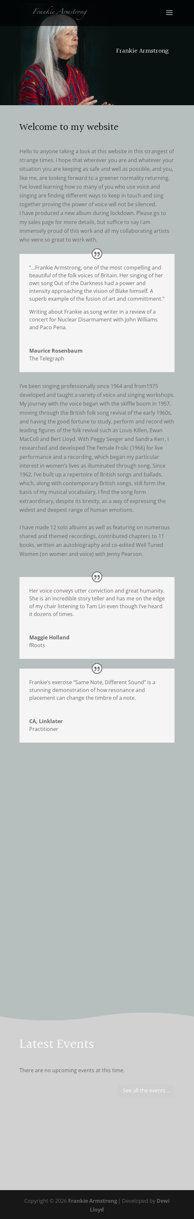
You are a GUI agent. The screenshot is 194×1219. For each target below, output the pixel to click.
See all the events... (146, 1090)
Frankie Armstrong (92, 1200)
